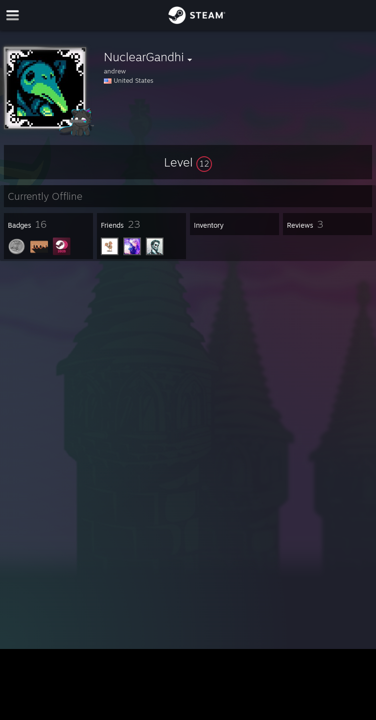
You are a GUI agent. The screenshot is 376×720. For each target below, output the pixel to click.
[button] (188, 162)
